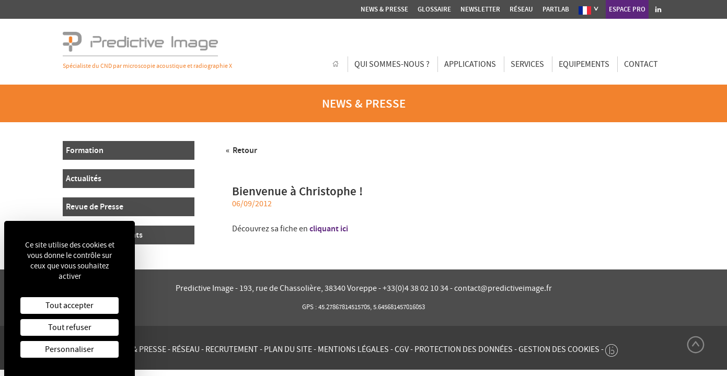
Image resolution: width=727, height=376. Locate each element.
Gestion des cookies (558, 349)
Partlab (556, 9)
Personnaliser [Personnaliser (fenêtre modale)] (69, 349)
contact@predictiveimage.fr (503, 288)
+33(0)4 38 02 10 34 (416, 288)
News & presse (384, 9)
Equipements (584, 64)
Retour (244, 150)
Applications (470, 64)
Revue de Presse (94, 206)
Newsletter (480, 9)
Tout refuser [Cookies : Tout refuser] (69, 327)
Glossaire (434, 9)
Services (527, 64)
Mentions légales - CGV (363, 349)
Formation (84, 150)
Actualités (83, 178)
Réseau (521, 9)
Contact (641, 64)
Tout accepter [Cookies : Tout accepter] (69, 305)
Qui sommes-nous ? (392, 64)
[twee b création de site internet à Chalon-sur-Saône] (611, 348)
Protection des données (463, 349)
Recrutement (231, 349)
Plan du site (288, 349)
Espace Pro (627, 9)
